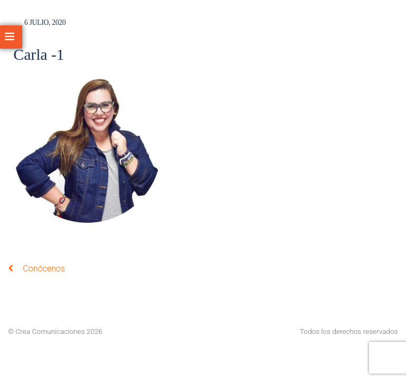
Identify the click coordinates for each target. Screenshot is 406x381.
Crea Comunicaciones (50, 331)
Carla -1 (38, 54)
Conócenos (36, 268)
